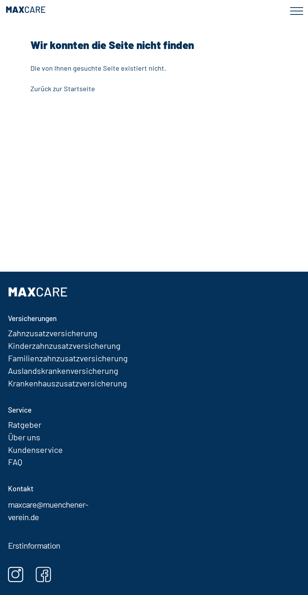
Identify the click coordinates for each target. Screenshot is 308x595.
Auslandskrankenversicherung (63, 370)
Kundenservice (35, 449)
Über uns (24, 437)
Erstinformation (34, 545)
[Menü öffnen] (296, 13)
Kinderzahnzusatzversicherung (64, 345)
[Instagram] (21, 574)
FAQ (15, 462)
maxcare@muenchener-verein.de (48, 510)
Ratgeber (24, 424)
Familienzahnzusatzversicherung (68, 358)
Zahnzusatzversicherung (52, 333)
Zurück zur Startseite (62, 88)
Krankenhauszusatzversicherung (67, 383)
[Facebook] (49, 574)
